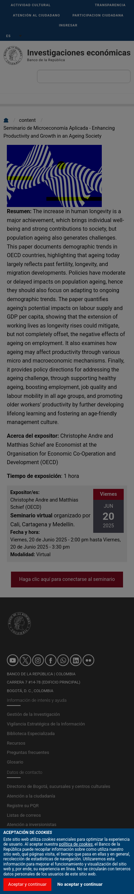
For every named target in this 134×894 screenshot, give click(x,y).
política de (76, 880)
